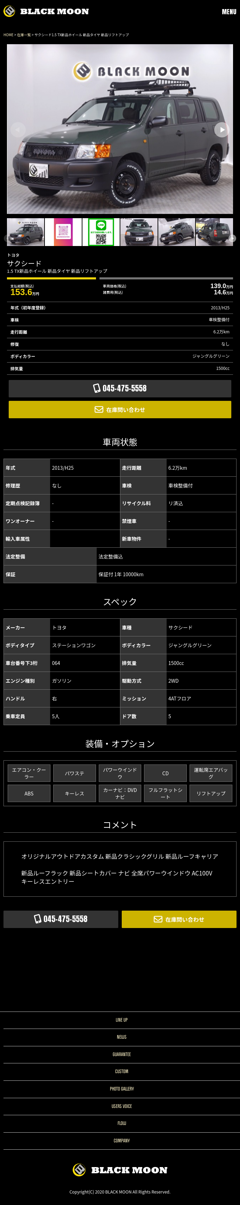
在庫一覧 (24, 34)
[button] (222, 129)
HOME (8, 34)
